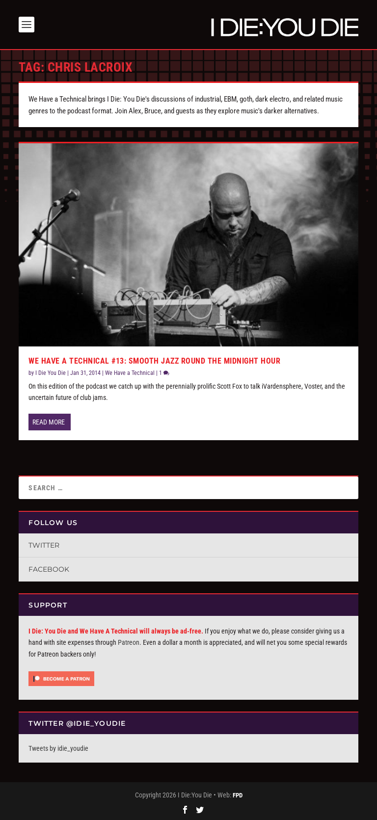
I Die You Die (50, 373)
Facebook (48, 569)
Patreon (128, 642)
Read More (48, 422)
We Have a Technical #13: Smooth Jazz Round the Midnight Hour (154, 361)
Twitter (43, 545)
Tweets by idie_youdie (58, 748)
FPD (237, 795)
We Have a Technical (130, 373)
